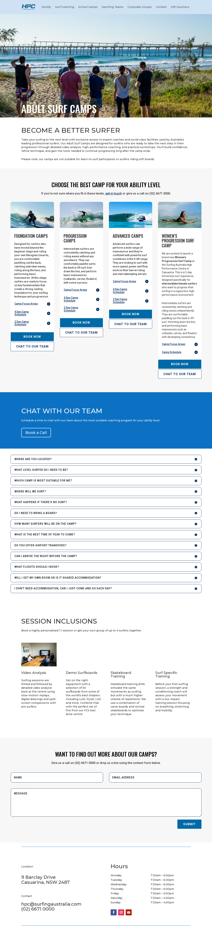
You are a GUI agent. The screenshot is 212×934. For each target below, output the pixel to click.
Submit (189, 824)
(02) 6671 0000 (38, 909)
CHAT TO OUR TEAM (32, 346)
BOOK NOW (32, 336)
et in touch (114, 193)
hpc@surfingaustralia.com (51, 904)
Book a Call (36, 432)
